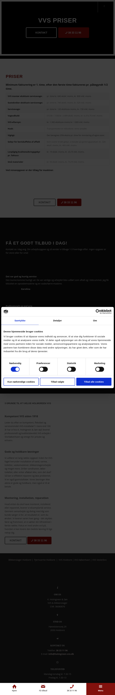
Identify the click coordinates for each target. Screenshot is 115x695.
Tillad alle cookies (94, 381)
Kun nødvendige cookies (21, 381)
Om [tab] (95, 320)
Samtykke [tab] (19, 320)
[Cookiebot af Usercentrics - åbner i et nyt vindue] (97, 311)
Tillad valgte (57, 381)
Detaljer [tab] (57, 320)
